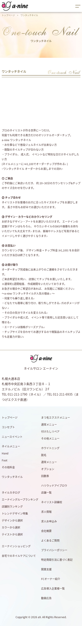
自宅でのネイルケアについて (19, 556)
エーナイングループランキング (20, 499)
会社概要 (46, 531)
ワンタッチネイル (12, 477)
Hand (5, 453)
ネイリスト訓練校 (51, 502)
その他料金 (8, 467)
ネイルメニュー (11, 446)
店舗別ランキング (12, 506)
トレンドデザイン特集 (15, 513)
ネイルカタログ (11, 493)
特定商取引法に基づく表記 (57, 560)
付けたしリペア (50, 431)
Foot (4, 460)
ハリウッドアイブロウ (54, 486)
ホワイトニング (50, 448)
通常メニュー (49, 424)
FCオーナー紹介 (50, 579)
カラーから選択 (11, 527)
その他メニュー (50, 438)
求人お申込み (49, 521)
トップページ (8, 15)
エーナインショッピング (16, 546)
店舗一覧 (46, 493)
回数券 (45, 476)
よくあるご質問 (50, 540)
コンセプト (8, 427)
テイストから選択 (12, 534)
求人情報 (46, 512)
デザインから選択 (12, 520)
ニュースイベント (12, 437)
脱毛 (43, 455)
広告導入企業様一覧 (53, 588)
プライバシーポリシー (54, 550)
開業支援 (46, 569)
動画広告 (46, 598)
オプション (47, 469)
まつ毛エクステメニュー (55, 418)
